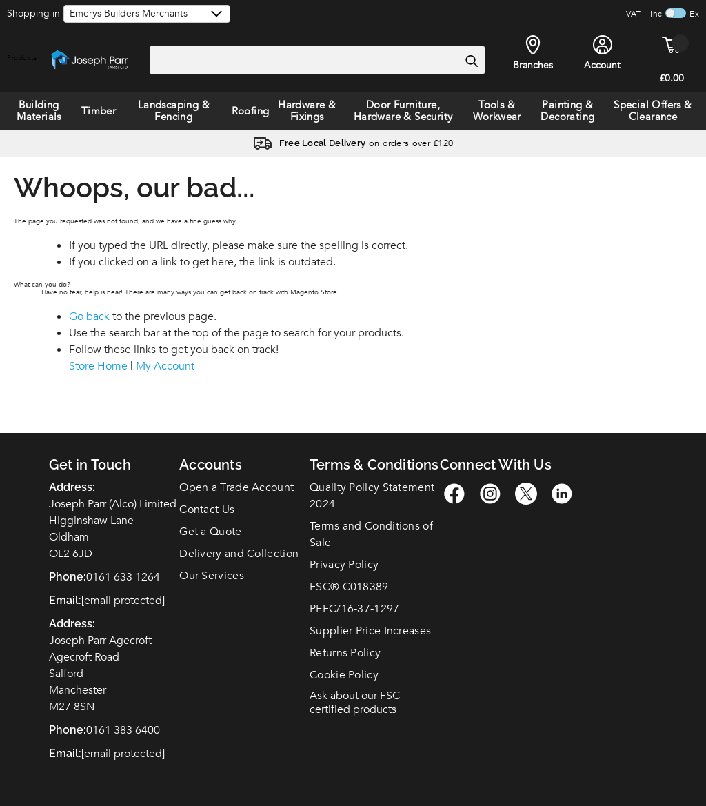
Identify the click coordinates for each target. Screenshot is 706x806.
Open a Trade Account (236, 487)
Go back (89, 316)
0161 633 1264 (123, 577)
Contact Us (206, 509)
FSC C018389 (349, 586)
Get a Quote (210, 531)
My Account (165, 366)
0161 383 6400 (123, 730)
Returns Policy (345, 653)
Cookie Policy (344, 675)
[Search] (471, 60)
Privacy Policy (344, 564)
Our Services (211, 575)
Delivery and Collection (239, 553)
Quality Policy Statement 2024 (372, 496)
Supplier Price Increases (370, 630)
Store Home (98, 366)
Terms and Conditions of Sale (371, 534)
